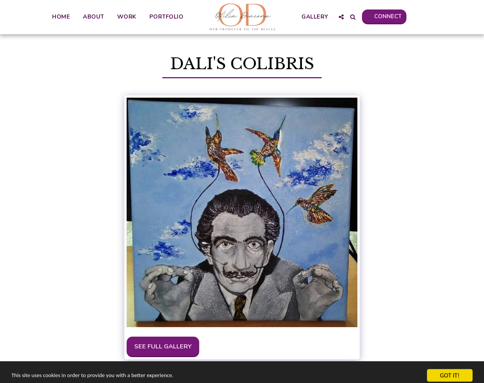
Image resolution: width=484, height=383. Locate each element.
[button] (340, 17)
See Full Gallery (163, 346)
